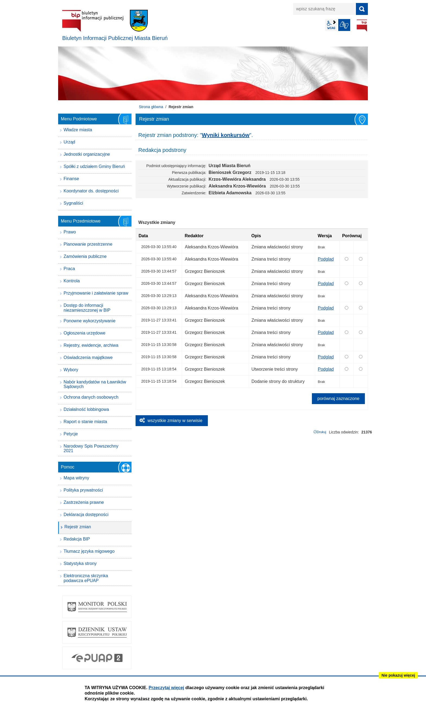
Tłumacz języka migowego (89, 551)
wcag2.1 (331, 25)
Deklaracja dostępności (86, 514)
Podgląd (326, 259)
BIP (362, 26)
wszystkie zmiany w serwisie (175, 420)
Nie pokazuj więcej (398, 675)
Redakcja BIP (77, 539)
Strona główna (151, 107)
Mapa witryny (76, 478)
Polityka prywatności (83, 490)
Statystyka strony (80, 563)
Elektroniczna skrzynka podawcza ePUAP (86, 578)
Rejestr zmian (77, 526)
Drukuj (321, 432)
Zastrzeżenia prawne (84, 502)
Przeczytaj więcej (166, 687)
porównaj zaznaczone (338, 398)
